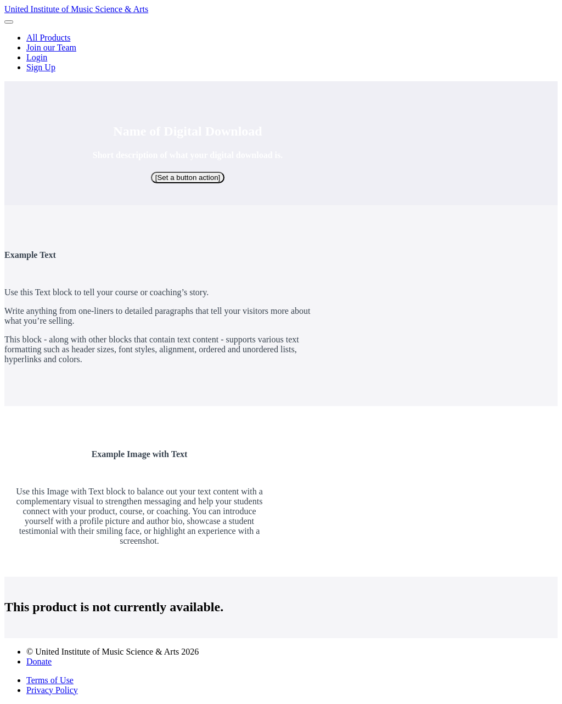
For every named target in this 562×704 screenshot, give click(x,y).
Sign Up (40, 67)
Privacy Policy (52, 690)
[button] (8, 22)
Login (36, 57)
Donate (39, 661)
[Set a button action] (188, 177)
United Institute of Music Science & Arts (76, 9)
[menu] (281, 52)
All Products (48, 37)
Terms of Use (50, 680)
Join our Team (51, 47)
